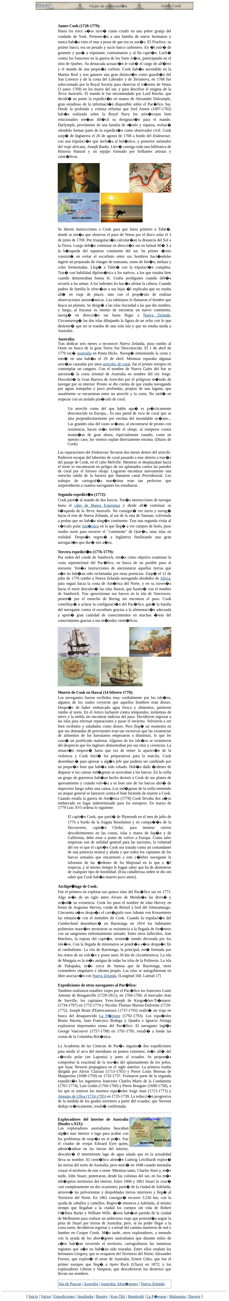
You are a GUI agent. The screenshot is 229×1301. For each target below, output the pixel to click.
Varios (46, 1296)
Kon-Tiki (118, 1296)
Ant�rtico (90, 526)
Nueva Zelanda (156, 315)
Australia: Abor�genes (119, 1284)
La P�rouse (109, 1016)
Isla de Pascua (69, 1284)
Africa (165, 578)
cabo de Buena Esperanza (97, 505)
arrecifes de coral (116, 364)
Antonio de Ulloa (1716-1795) (82, 1096)
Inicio (33, 1296)
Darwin (194, 1296)
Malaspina (177, 1296)
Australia (84, 353)
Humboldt (136, 1296)
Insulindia (85, 1296)
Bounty (102, 1296)
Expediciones (64, 1296)
